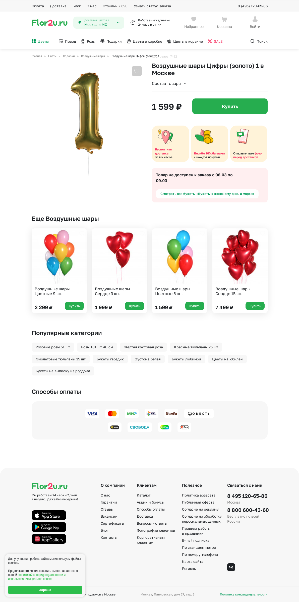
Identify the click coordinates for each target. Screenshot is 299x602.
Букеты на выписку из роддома (63, 370)
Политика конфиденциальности (243, 593)
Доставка (58, 5)
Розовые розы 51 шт (53, 346)
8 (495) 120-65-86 (253, 5)
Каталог (143, 494)
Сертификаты (112, 523)
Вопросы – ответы (152, 523)
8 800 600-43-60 (247, 509)
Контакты (109, 537)
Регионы (189, 568)
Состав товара (169, 82)
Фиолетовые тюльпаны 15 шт (61, 358)
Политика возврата (198, 494)
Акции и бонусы (150, 502)
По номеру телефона (200, 554)
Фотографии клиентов (156, 530)
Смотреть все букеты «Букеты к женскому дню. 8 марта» (207, 193)
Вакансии (109, 516)
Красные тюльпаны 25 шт (196, 346)
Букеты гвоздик (110, 358)
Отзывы (115, 5)
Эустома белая (148, 358)
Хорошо (45, 590)
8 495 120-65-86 (247, 495)
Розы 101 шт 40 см (97, 346)
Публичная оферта (198, 502)
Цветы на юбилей (227, 358)
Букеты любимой (186, 358)
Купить (230, 105)
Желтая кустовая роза (143, 346)
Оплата (38, 5)
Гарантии (109, 502)
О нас (92, 5)
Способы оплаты (151, 509)
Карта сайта (192, 561)
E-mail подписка (195, 540)
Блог (77, 5)
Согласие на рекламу (200, 509)
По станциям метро (199, 547)
